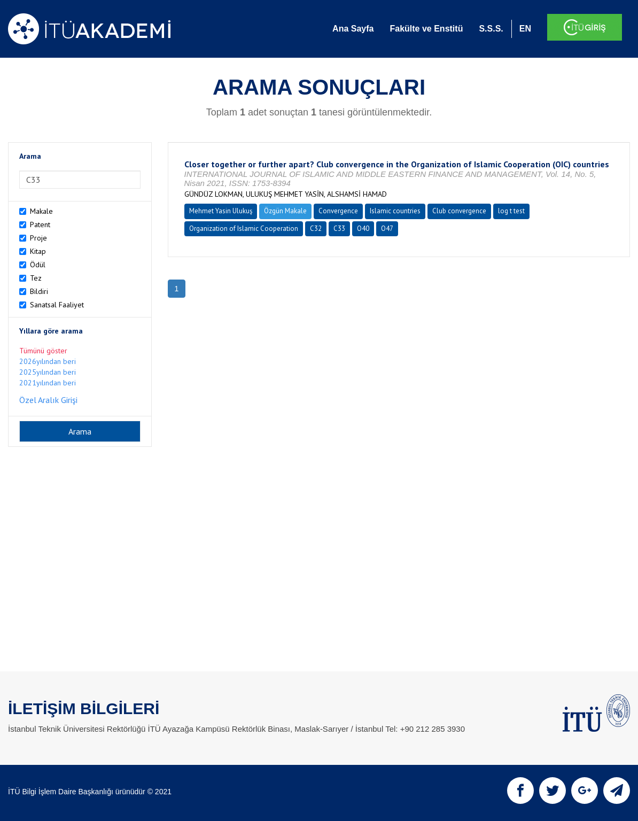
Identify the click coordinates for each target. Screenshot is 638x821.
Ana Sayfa (353, 28)
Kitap (38, 251)
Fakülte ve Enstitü (426, 28)
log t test (511, 210)
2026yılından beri (47, 361)
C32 (316, 228)
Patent (40, 224)
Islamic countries (395, 210)
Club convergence (459, 210)
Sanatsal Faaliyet (57, 304)
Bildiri (39, 291)
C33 (339, 228)
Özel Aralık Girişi (48, 399)
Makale (41, 211)
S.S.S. (491, 28)
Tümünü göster (43, 350)
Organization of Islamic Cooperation (243, 228)
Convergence (338, 210)
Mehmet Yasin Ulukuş (220, 210)
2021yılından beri (47, 383)
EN (525, 28)
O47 (387, 228)
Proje (38, 238)
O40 (363, 228)
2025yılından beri (47, 372)
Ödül (37, 264)
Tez (36, 278)
